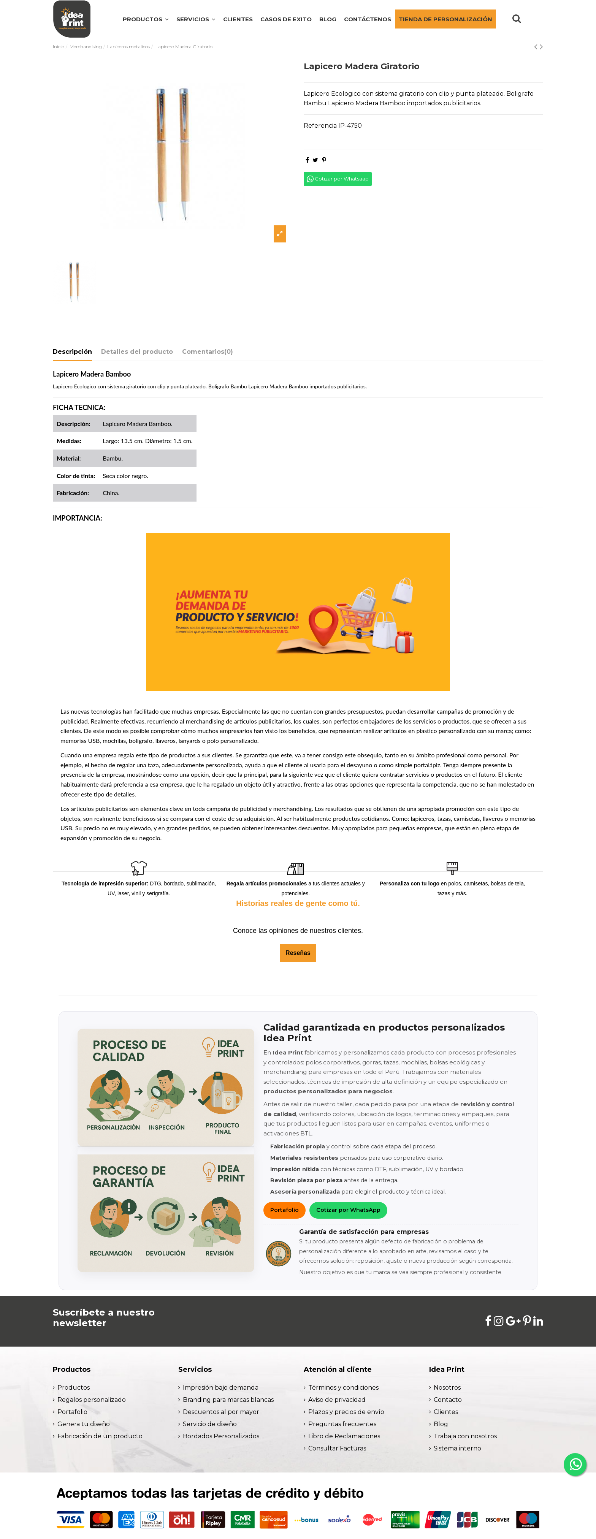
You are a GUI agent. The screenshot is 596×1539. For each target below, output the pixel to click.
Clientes (446, 1412)
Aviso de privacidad (337, 1399)
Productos (73, 1387)
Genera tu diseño (83, 1424)
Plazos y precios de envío (346, 1412)
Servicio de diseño (210, 1424)
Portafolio (284, 1209)
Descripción (72, 351)
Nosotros (447, 1387)
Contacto (448, 1399)
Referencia (320, 125)
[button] (196, 19)
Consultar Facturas (337, 1448)
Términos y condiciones (343, 1387)
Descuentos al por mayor (221, 1412)
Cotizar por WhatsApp (348, 1209)
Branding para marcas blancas (228, 1399)
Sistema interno (457, 1448)
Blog (441, 1424)
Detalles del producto (137, 351)
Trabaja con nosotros (465, 1436)
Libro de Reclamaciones (344, 1436)
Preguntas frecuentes (342, 1424)
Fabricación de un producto (100, 1436)
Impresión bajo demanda (220, 1387)
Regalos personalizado (91, 1399)
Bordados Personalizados (221, 1436)
